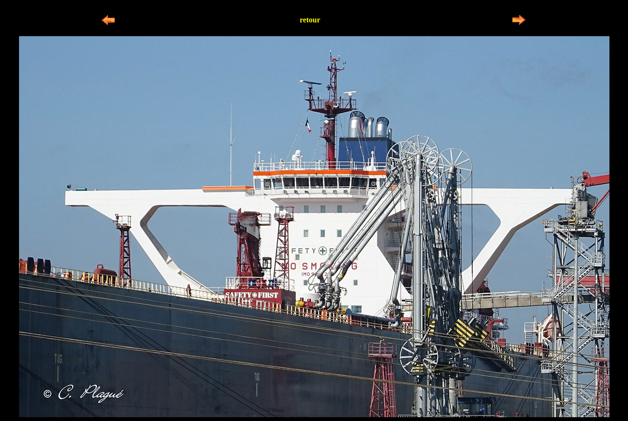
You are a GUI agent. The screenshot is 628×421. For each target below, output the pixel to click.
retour (310, 20)
